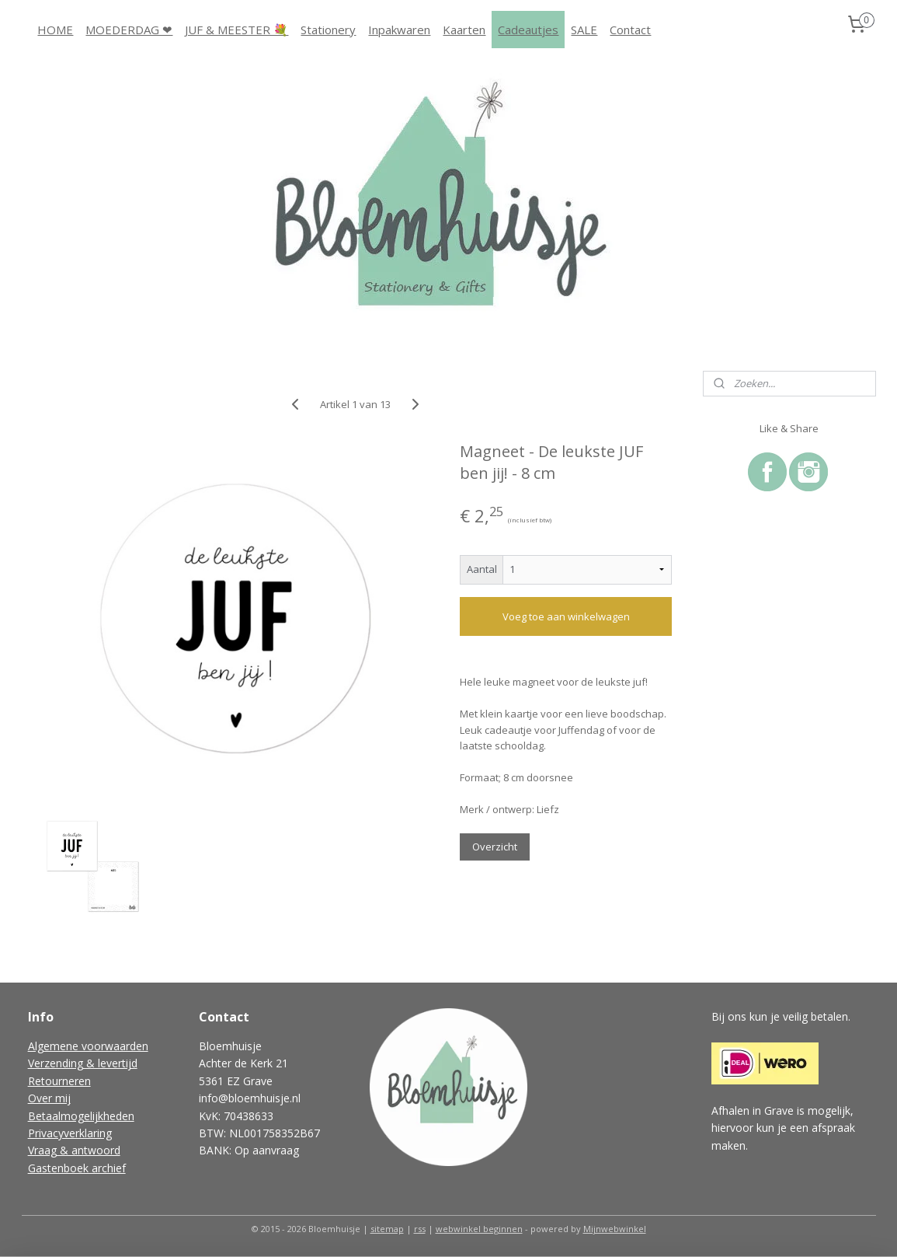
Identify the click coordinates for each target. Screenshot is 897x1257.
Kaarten (464, 29)
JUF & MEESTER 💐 (236, 29)
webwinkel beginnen (479, 1228)
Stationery (328, 29)
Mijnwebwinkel (614, 1228)
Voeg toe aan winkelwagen (566, 616)
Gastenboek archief (77, 1168)
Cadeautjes (528, 29)
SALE (584, 29)
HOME (55, 29)
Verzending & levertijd (82, 1063)
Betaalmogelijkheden (81, 1116)
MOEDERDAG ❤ (128, 29)
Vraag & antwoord (74, 1150)
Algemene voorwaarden (88, 1046)
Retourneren (59, 1081)
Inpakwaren (399, 29)
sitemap (387, 1228)
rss (420, 1228)
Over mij (49, 1098)
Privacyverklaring (70, 1133)
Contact (630, 29)
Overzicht (495, 847)
